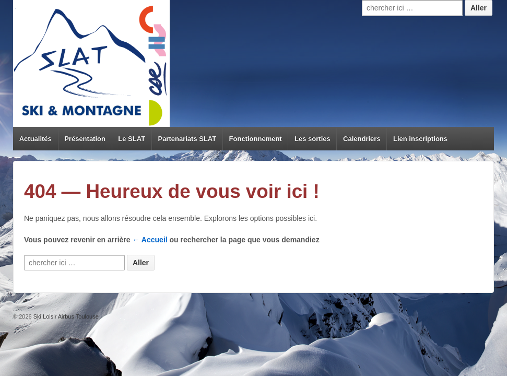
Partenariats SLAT (187, 139)
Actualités (35, 139)
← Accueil (150, 240)
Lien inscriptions (420, 139)
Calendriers (362, 139)
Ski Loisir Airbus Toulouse (65, 316)
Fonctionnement (255, 139)
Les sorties (312, 139)
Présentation (84, 139)
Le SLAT (131, 139)
